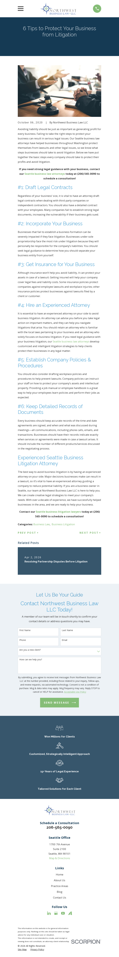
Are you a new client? (30, 650)
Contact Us (59, 897)
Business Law (41, 524)
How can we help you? (30, 659)
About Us (59, 880)
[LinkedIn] (49, 913)
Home (59, 874)
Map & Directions (59, 858)
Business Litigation (63, 524)
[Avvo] (70, 913)
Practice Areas (59, 886)
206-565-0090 (59, 827)
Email (64, 640)
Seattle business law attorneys (71, 341)
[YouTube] (63, 913)
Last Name (67, 630)
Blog (59, 892)
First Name (25, 630)
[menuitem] (22, 949)
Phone (22, 640)
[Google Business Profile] (56, 913)
